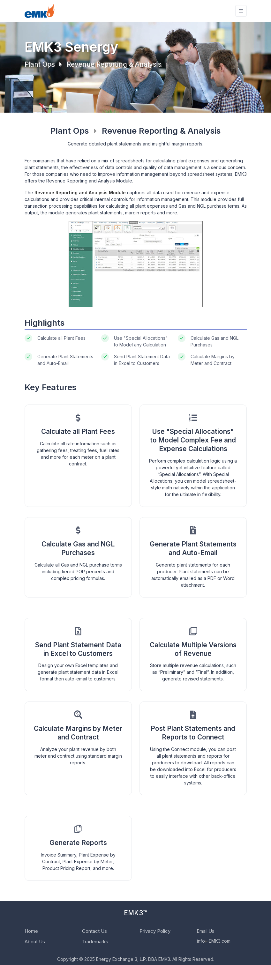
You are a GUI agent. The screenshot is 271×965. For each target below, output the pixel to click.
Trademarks (95, 942)
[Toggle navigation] (241, 11)
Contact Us (94, 931)
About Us (35, 942)
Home (31, 931)
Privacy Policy (154, 931)
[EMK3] (40, 11)
